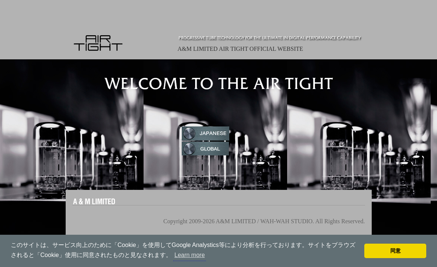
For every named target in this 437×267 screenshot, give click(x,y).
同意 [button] (395, 251)
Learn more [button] (189, 255)
